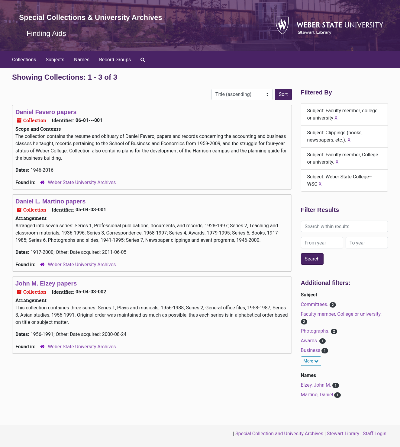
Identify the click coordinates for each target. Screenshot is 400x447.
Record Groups (115, 59)
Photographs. (316, 331)
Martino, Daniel (317, 395)
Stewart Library (343, 433)
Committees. (315, 304)
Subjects (55, 59)
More (311, 361)
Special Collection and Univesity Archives (279, 433)
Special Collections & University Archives (90, 17)
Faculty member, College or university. (341, 314)
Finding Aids (46, 33)
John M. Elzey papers (46, 283)
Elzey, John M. (317, 385)
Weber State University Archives (82, 182)
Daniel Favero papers (45, 112)
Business (311, 350)
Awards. (310, 340)
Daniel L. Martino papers (50, 201)
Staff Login (374, 433)
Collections (24, 59)
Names (81, 59)
